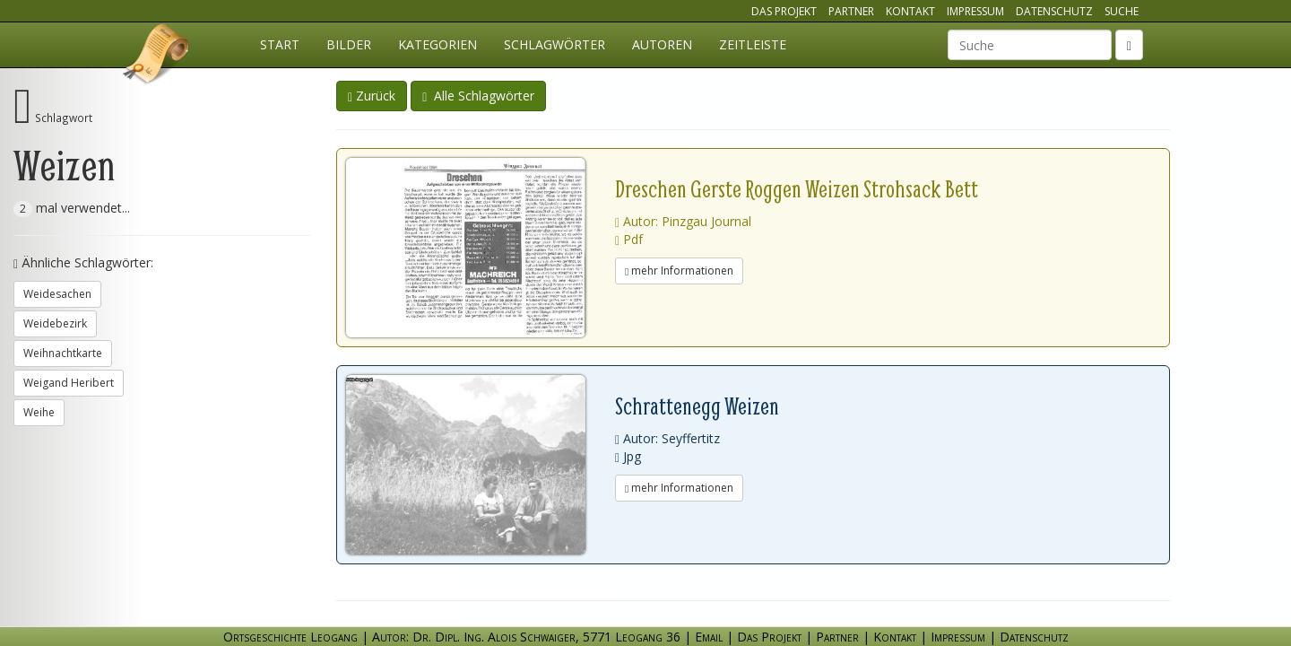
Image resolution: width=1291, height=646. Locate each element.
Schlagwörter (554, 44)
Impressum (975, 11)
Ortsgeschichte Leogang (157, 56)
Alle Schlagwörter (478, 95)
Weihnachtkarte (62, 353)
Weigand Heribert (68, 382)
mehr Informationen (679, 270)
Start (279, 44)
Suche (1122, 11)
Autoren (662, 44)
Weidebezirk (55, 323)
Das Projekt (784, 11)
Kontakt (910, 11)
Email (709, 636)
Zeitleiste (752, 44)
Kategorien (437, 44)
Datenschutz (1054, 11)
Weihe (39, 412)
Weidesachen (57, 293)
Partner (851, 11)
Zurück (371, 95)
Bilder (348, 44)
